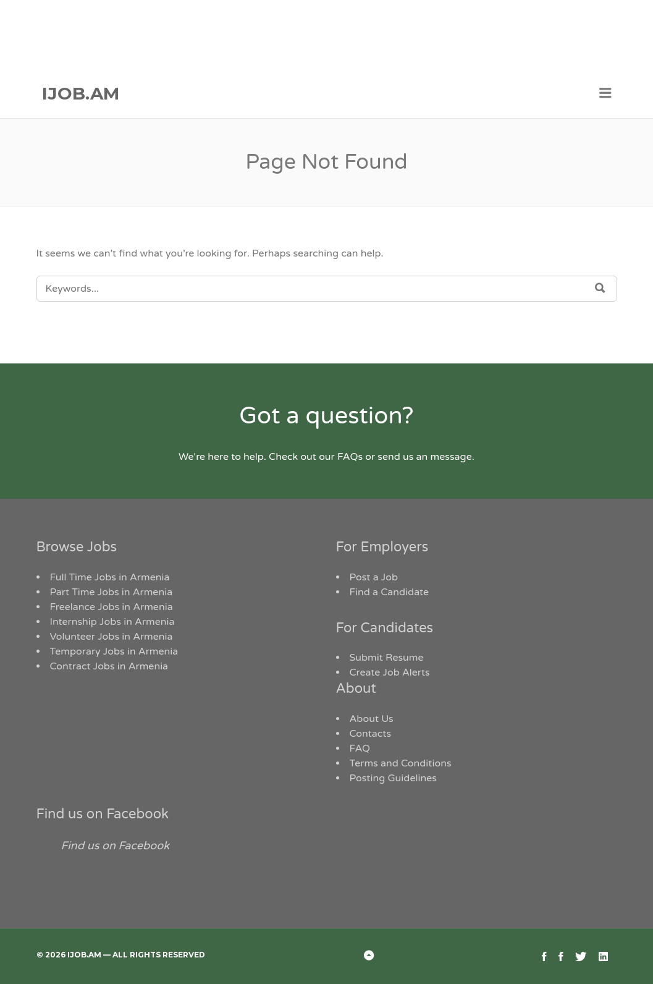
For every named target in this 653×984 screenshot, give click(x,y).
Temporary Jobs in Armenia (114, 651)
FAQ (360, 748)
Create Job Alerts (390, 672)
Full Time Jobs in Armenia (110, 577)
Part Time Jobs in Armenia (111, 592)
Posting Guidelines (393, 778)
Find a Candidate (389, 592)
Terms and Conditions (401, 763)
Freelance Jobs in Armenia (111, 607)
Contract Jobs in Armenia (109, 666)
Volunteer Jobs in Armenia (111, 636)
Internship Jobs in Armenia (112, 622)
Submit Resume (387, 657)
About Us (372, 719)
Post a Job (374, 577)
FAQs (350, 457)
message (451, 457)
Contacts (371, 733)
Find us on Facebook (102, 814)
